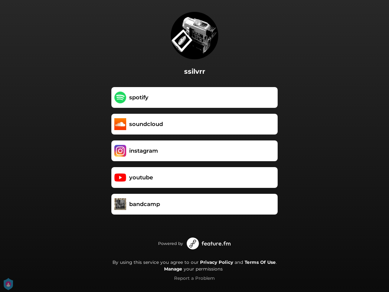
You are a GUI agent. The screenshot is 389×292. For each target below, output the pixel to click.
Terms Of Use (260, 262)
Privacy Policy (216, 262)
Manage (173, 269)
